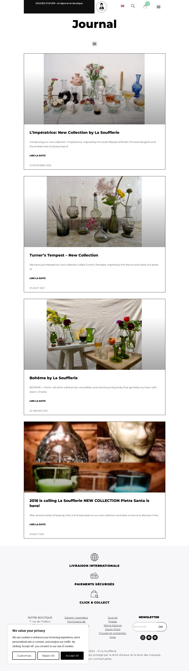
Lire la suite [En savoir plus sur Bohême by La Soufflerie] (38, 401)
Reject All (48, 655)
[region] (48, 644)
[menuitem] (122, 5)
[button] (159, 7)
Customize (24, 655)
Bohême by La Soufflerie (54, 378)
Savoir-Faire (112, 629)
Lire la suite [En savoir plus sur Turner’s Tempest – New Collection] (38, 278)
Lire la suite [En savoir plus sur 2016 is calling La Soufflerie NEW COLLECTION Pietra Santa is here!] (38, 524)
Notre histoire (113, 625)
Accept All (72, 655)
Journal (112, 617)
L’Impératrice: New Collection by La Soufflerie (74, 132)
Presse (112, 621)
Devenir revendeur (76, 617)
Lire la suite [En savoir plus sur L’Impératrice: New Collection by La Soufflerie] (38, 155)
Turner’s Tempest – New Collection (64, 255)
